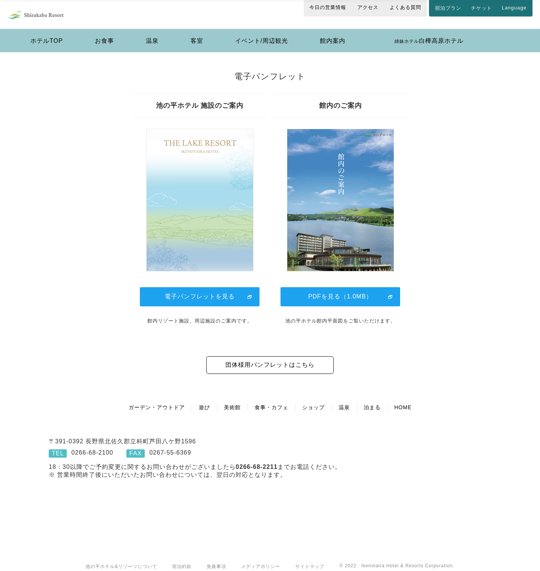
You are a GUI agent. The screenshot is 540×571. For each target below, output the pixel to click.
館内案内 (332, 33)
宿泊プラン (448, 8)
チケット (481, 8)
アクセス (367, 7)
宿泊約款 (182, 559)
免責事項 (216, 559)
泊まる (372, 400)
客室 (196, 33)
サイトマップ (309, 559)
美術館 (232, 400)
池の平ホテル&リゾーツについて (121, 559)
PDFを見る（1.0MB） (340, 289)
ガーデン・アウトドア (157, 400)
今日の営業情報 (327, 7)
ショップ (313, 400)
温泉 (152, 33)
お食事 (104, 33)
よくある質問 (405, 7)
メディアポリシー (260, 559)
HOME (403, 400)
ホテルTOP (46, 33)
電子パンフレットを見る (200, 289)
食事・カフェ (271, 400)
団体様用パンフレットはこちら (270, 357)
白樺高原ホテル (429, 33)
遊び (204, 400)
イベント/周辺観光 (261, 33)
